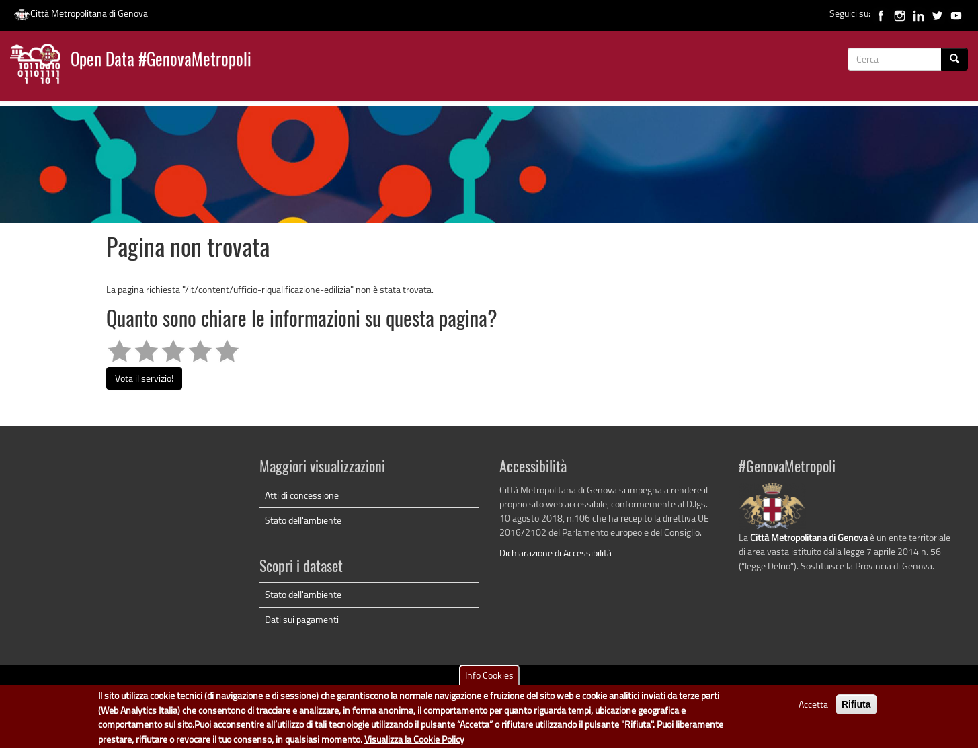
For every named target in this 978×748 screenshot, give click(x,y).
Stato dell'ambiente (303, 519)
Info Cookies (489, 679)
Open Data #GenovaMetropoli (161, 60)
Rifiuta (856, 709)
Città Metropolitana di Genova (80, 13)
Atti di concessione (302, 495)
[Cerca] (954, 59)
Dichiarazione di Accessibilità (555, 552)
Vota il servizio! (144, 378)
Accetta (813, 708)
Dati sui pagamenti (302, 619)
